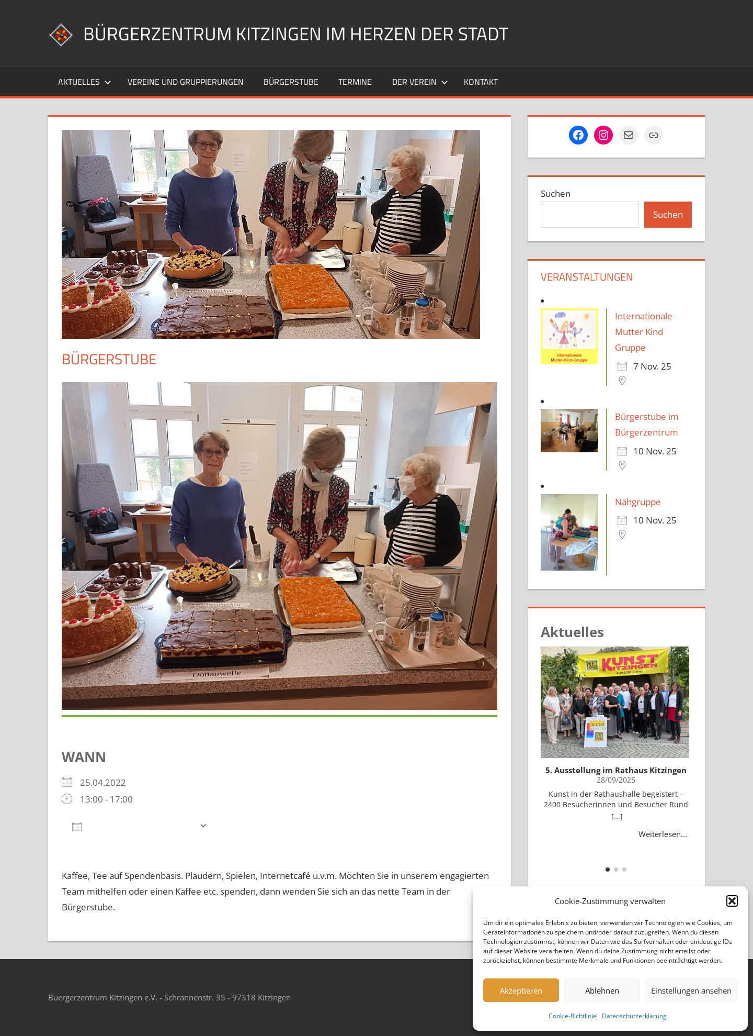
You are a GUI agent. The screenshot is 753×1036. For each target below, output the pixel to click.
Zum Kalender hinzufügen (133, 826)
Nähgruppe (638, 502)
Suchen (556, 193)
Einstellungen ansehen (691, 990)
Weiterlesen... (662, 834)
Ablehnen (602, 990)
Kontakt (481, 81)
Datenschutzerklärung (634, 1015)
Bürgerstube (291, 81)
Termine (355, 81)
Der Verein (420, 81)
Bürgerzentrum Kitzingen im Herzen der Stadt (299, 33)
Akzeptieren (521, 990)
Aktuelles (84, 81)
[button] (732, 901)
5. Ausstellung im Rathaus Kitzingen (616, 770)
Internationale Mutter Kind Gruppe (643, 331)
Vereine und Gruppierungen (186, 81)
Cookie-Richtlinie (573, 1015)
